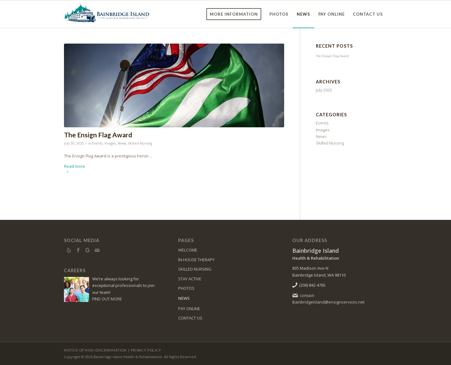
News (122, 143)
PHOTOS (186, 288)
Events (97, 143)
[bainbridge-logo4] (107, 14)
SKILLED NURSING (194, 269)
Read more (74, 168)
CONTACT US (190, 318)
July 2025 (324, 90)
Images (110, 143)
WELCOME (187, 250)
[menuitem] (233, 14)
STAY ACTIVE (189, 279)
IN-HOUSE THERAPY (196, 259)
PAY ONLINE (189, 308)
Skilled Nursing (140, 143)
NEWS (184, 298)
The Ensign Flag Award (98, 135)
